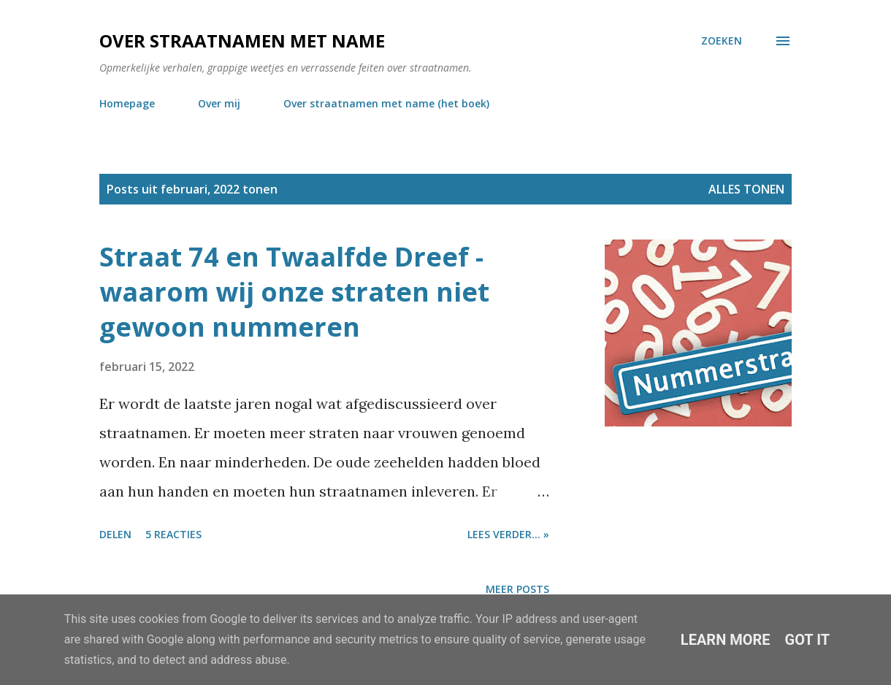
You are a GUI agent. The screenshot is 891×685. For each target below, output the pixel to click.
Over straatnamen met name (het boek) (386, 103)
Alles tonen (746, 189)
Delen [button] (115, 534)
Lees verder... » (508, 534)
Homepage (127, 103)
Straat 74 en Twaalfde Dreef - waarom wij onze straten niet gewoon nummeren (294, 292)
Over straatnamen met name (242, 40)
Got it (807, 639)
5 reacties (173, 534)
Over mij (219, 103)
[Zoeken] (721, 41)
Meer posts (517, 589)
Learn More (725, 639)
